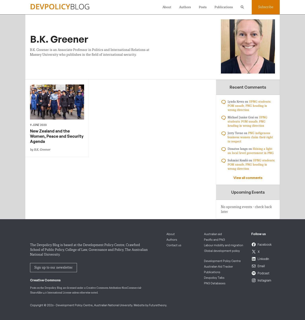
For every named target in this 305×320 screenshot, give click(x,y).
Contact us (173, 245)
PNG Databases (214, 283)
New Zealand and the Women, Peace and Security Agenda (57, 136)
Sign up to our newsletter (53, 267)
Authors (185, 7)
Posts (203, 7)
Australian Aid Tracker (218, 266)
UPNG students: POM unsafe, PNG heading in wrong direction (249, 106)
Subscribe (265, 7)
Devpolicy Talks (214, 277)
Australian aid (213, 234)
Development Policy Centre (222, 261)
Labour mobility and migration (223, 245)
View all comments (247, 178)
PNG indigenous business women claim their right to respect (250, 137)
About (166, 7)
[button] (242, 7)
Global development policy (222, 250)
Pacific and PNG (214, 239)
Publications (224, 7)
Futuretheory (157, 305)
